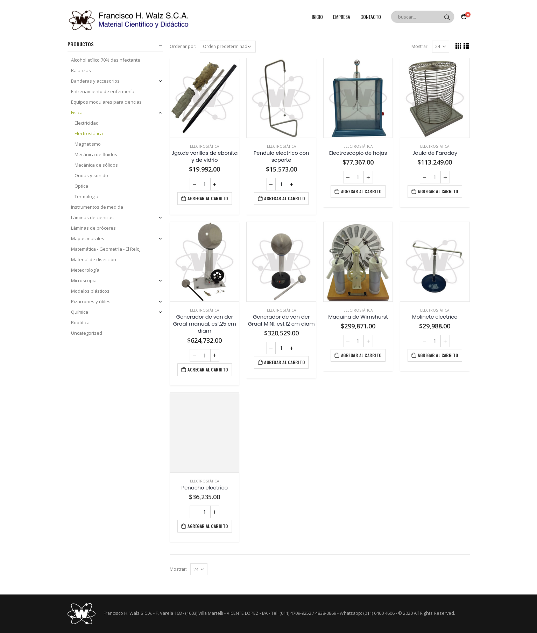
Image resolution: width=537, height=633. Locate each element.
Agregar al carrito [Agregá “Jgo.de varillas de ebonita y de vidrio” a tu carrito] (208, 198)
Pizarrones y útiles (91, 301)
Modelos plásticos (90, 291)
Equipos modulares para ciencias (106, 102)
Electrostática (204, 146)
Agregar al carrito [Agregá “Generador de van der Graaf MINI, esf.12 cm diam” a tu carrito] (284, 362)
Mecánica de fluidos (96, 154)
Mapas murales (87, 238)
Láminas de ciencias (92, 217)
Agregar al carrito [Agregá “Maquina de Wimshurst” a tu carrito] (361, 355)
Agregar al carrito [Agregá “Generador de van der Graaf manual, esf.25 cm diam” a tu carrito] (208, 370)
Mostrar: (420, 46)
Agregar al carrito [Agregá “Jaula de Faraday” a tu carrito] (438, 191)
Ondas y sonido (91, 175)
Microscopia (84, 280)
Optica (81, 186)
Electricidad (87, 123)
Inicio (317, 16)
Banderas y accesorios (95, 81)
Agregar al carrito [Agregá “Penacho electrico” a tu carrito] (208, 526)
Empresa (341, 16)
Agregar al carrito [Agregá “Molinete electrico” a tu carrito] (438, 355)
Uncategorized (86, 333)
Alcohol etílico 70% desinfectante (105, 60)
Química (79, 312)
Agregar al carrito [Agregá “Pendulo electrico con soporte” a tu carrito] (284, 198)
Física (77, 112)
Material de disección (93, 259)
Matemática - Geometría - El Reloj (106, 249)
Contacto (370, 16)
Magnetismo (88, 144)
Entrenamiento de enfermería (102, 91)
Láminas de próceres (93, 228)
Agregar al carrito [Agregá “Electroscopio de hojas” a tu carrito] (361, 191)
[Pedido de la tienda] (228, 47)
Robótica (80, 322)
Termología (86, 196)
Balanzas (81, 70)
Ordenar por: (183, 46)
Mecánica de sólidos (96, 165)
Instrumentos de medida (97, 207)
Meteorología (85, 270)
